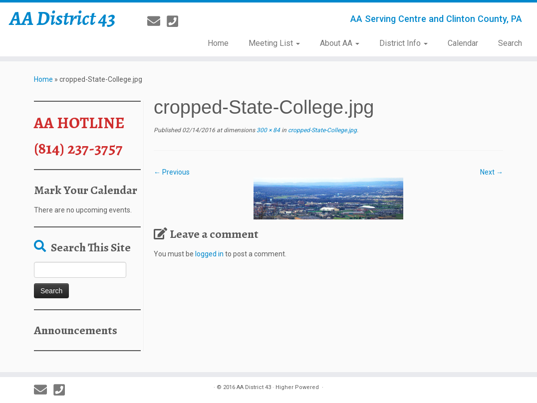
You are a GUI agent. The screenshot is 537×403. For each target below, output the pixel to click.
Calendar (463, 43)
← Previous (172, 172)
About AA (339, 43)
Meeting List (274, 43)
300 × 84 (267, 130)
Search (510, 43)
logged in (209, 254)
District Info (403, 43)
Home (218, 43)
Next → (491, 172)
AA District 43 (62, 18)
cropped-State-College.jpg (321, 130)
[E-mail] (157, 21)
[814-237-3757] (176, 21)
